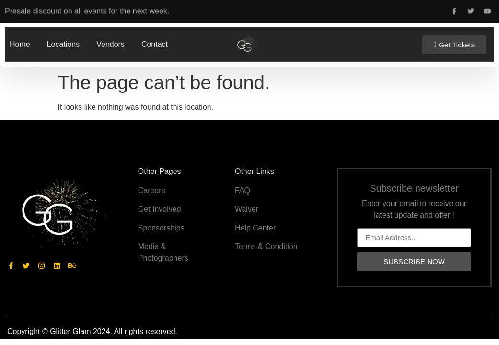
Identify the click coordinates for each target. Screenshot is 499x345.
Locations (63, 43)
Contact (154, 43)
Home (20, 43)
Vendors (110, 43)
